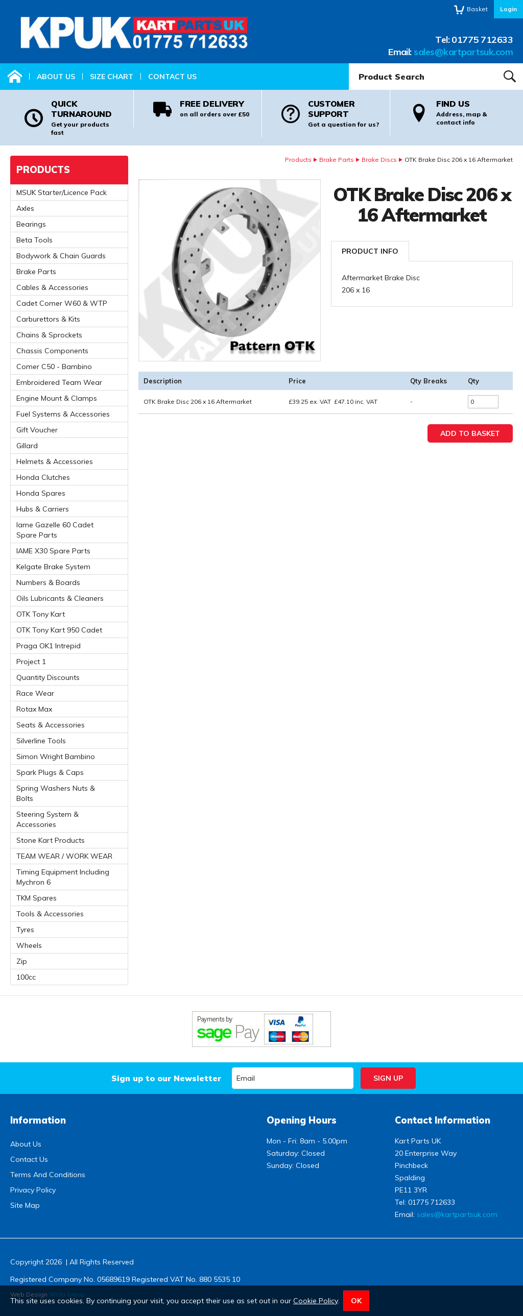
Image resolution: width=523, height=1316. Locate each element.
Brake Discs (379, 159)
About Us (56, 76)
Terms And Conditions (47, 1174)
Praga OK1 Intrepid (48, 645)
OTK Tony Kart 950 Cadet (59, 630)
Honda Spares (40, 493)
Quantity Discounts (48, 677)
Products (298, 159)
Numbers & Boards (48, 582)
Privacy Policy (33, 1190)
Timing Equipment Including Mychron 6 (62, 877)
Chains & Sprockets (49, 334)
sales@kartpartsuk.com (463, 52)
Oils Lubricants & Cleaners (60, 598)
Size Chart (111, 76)
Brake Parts (336, 159)
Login (508, 9)
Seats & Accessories (50, 724)
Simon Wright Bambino (55, 756)
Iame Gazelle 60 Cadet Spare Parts (54, 530)
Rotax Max (34, 709)
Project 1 (31, 661)
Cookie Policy (315, 1300)
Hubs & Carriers (42, 509)
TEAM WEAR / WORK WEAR (64, 856)
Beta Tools (34, 240)
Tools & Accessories (50, 913)
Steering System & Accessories (47, 819)
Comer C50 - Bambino (54, 366)
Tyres (25, 929)
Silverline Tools (41, 740)
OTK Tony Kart (40, 614)
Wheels (29, 945)
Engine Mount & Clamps (56, 398)
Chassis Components (52, 350)
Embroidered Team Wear (59, 382)
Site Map (25, 1205)
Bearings (31, 224)
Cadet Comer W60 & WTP (61, 303)
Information (38, 1120)
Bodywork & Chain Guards (61, 255)
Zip (21, 961)
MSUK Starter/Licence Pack (61, 192)
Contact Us (172, 76)
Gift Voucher (37, 429)
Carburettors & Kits (48, 319)
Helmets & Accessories (54, 461)
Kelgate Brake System (53, 566)
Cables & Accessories (52, 287)
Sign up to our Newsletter (166, 1078)
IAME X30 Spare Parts (53, 550)
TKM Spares (36, 898)
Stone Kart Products (50, 840)
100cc (26, 977)
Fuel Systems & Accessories (63, 414)
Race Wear (35, 693)
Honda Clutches (43, 477)
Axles (25, 208)
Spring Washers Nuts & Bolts (55, 793)
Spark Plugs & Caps (50, 772)
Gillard (27, 445)
